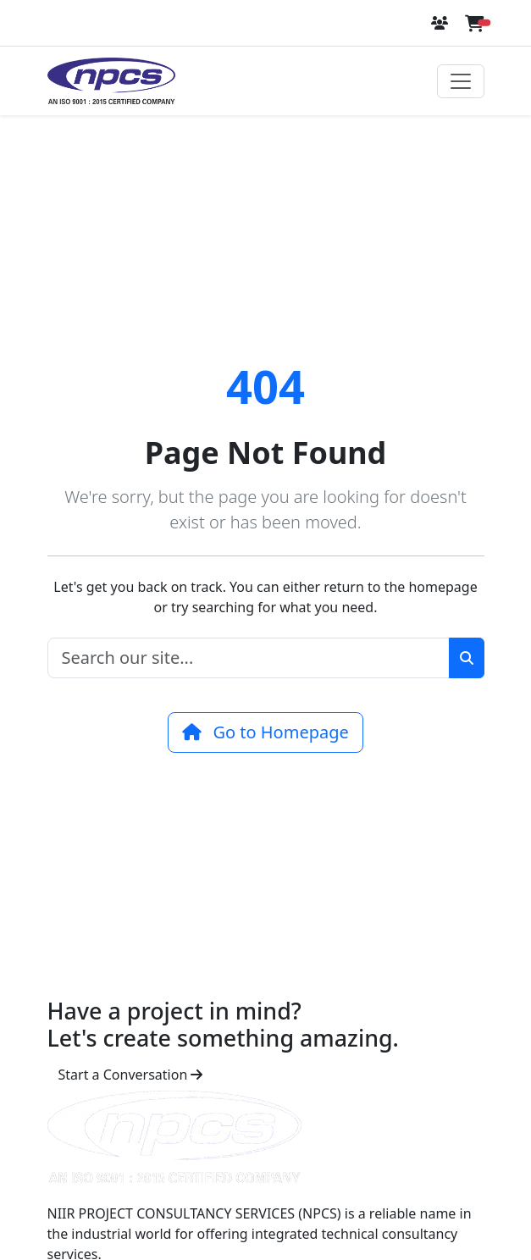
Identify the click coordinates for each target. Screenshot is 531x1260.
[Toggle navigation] (460, 81)
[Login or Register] (441, 23)
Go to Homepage (265, 732)
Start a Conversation (130, 1074)
